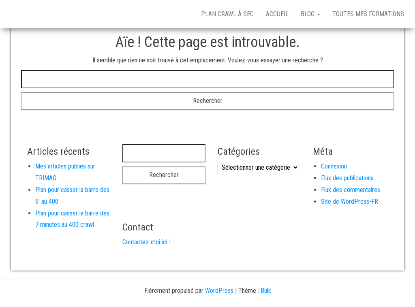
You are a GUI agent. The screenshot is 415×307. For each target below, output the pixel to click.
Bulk (266, 290)
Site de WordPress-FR (349, 201)
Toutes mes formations (368, 14)
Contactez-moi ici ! (146, 242)
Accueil (277, 14)
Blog (310, 14)
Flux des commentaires (350, 190)
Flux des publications (347, 178)
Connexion (334, 166)
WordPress (219, 290)
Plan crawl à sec (227, 14)
